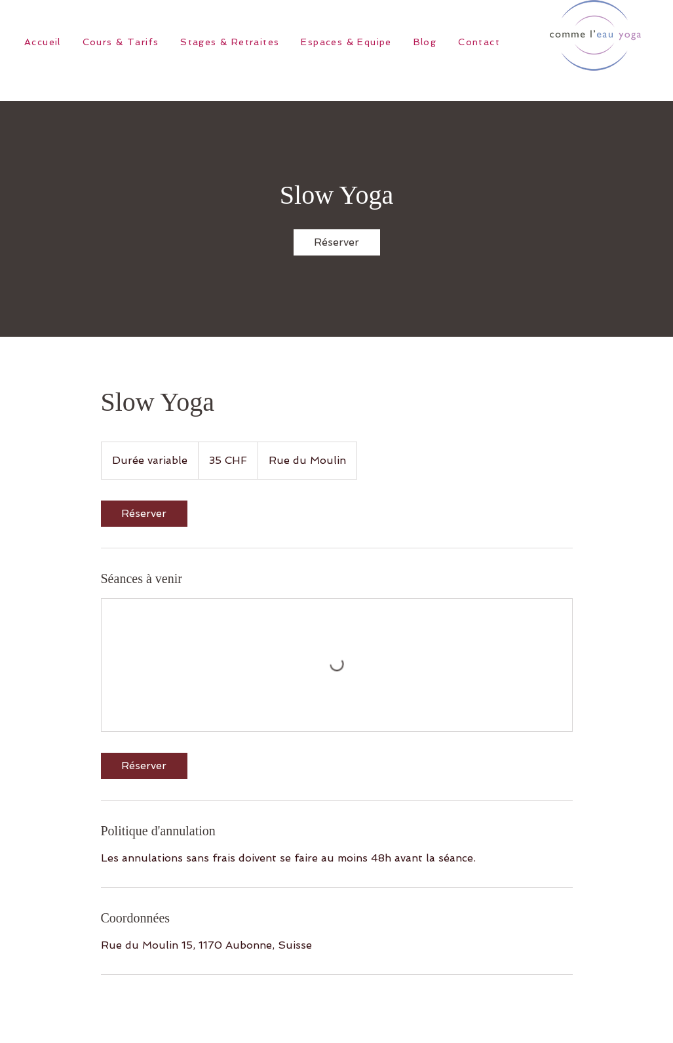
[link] (337, 242)
